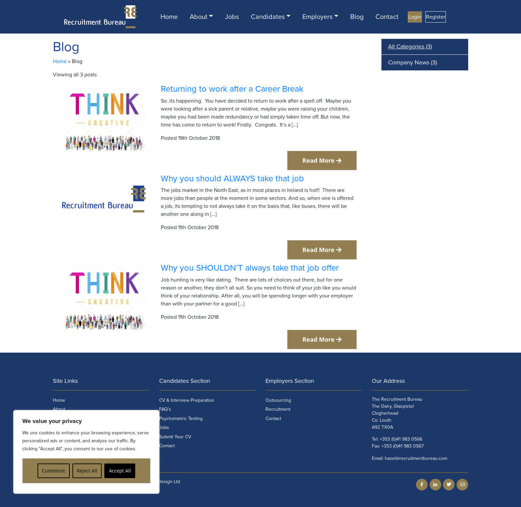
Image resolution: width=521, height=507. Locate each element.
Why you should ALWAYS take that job (232, 179)
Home (169, 17)
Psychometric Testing (181, 418)
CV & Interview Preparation (186, 400)
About (198, 17)
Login (414, 17)
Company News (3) (412, 62)
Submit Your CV (175, 437)
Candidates (268, 17)
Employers (317, 17)
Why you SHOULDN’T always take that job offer (250, 268)
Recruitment (277, 409)
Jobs (232, 17)
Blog (357, 17)
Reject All (87, 470)
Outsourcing (278, 400)
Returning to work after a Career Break (232, 89)
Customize (53, 470)
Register (435, 17)
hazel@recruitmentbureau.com (416, 458)
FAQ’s (165, 409)
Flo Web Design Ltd (160, 481)
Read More (322, 160)
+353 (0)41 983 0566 (401, 439)
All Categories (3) (410, 46)
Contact (386, 17)
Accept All (120, 470)
